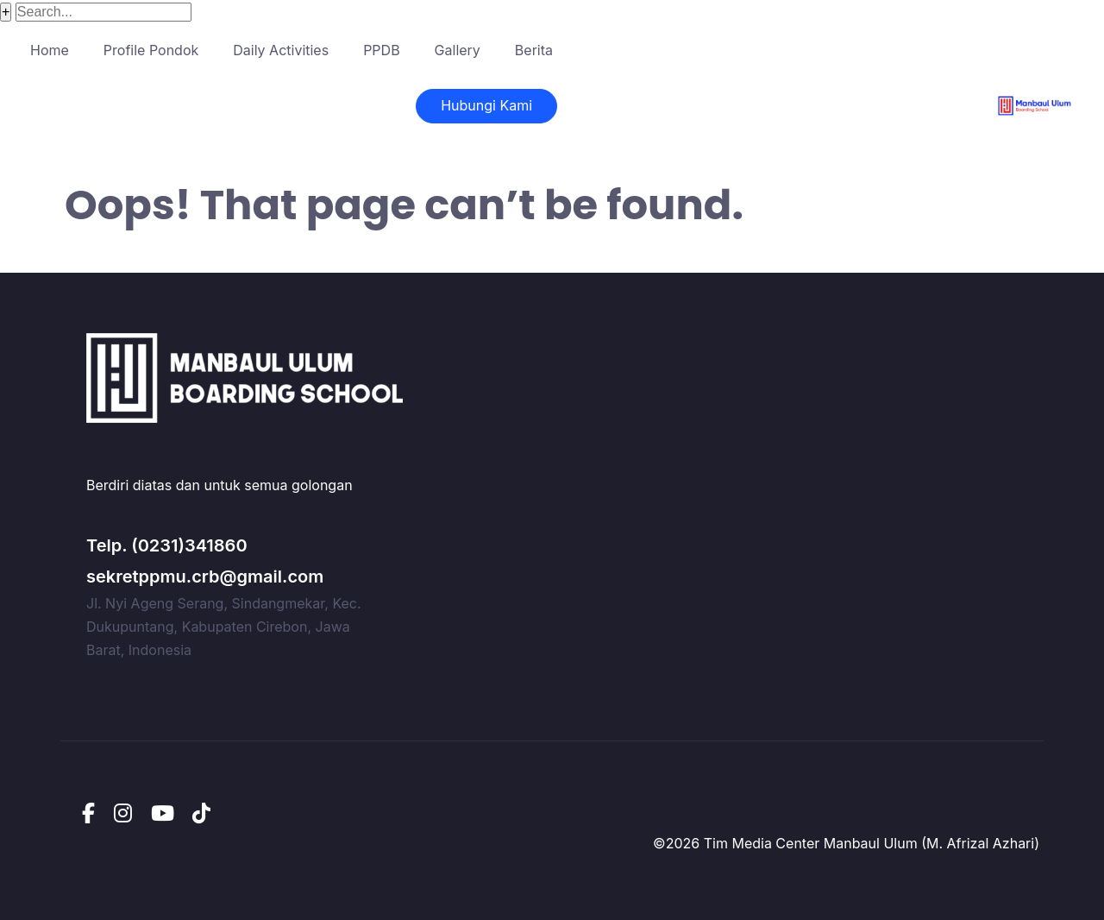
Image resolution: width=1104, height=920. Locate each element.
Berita (534, 50)
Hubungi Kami (486, 105)
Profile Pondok (151, 50)
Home (49, 50)
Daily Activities (281, 50)
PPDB (381, 50)
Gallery (457, 50)
